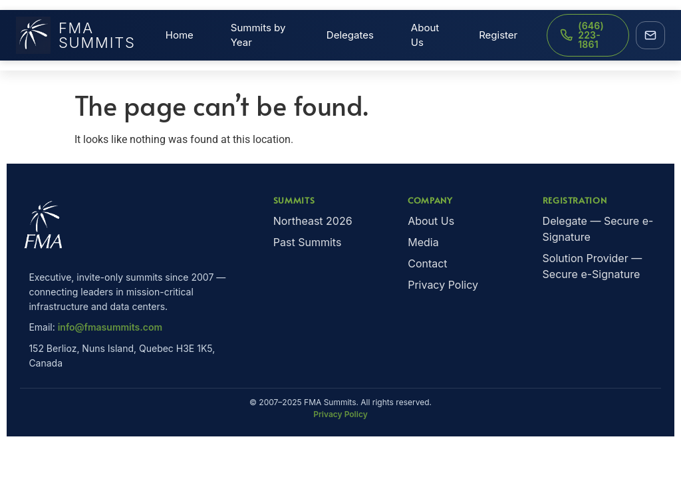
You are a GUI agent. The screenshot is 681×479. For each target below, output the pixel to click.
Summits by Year (258, 35)
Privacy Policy (443, 284)
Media (423, 242)
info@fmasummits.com (110, 327)
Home (180, 35)
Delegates (350, 35)
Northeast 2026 (312, 221)
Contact (427, 263)
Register (498, 35)
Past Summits (307, 242)
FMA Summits (76, 35)
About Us (425, 35)
